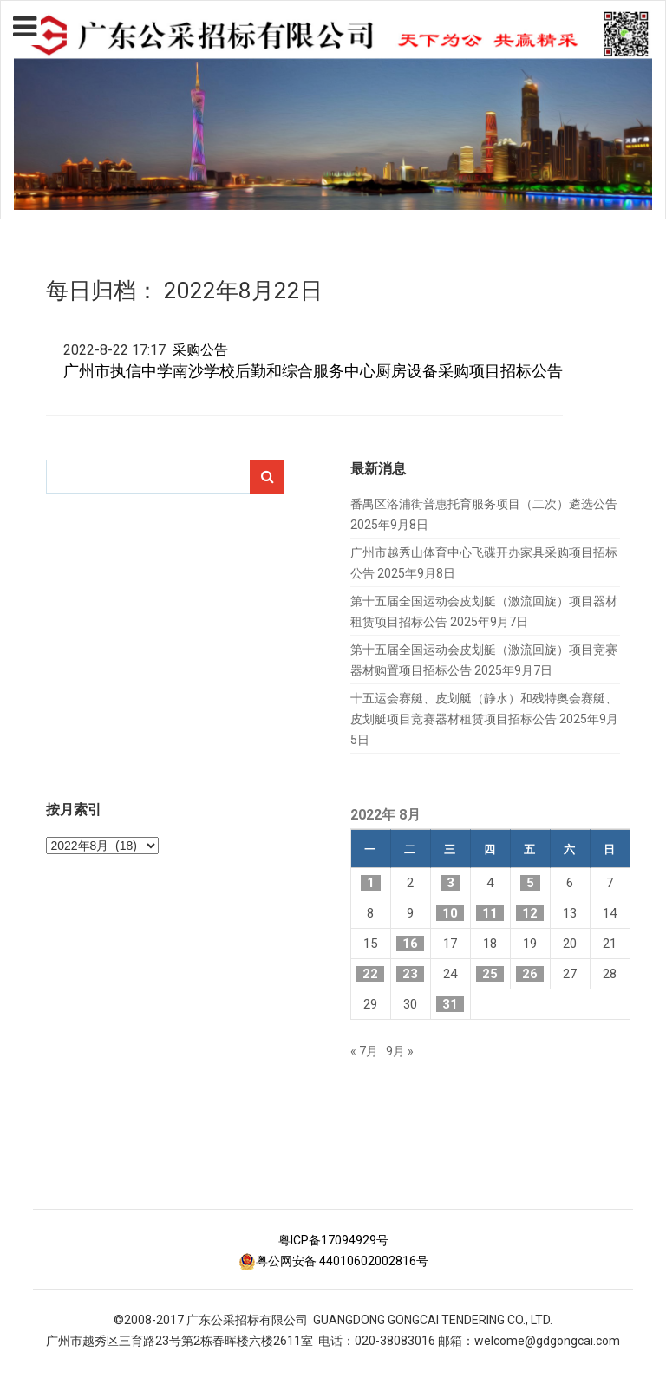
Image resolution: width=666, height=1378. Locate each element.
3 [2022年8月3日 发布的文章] (450, 883)
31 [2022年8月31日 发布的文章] (450, 1004)
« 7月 (364, 1051)
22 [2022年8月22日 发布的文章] (370, 974)
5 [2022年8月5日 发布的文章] (530, 883)
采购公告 (200, 350)
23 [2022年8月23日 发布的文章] (410, 974)
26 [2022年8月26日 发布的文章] (530, 974)
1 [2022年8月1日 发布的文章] (371, 883)
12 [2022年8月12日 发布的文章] (530, 913)
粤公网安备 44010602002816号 (333, 1261)
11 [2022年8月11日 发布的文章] (490, 913)
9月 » (400, 1051)
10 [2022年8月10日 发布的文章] (450, 913)
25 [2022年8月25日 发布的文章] (490, 974)
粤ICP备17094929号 (333, 1240)
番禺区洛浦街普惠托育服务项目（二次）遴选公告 (483, 504)
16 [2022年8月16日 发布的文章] (410, 943)
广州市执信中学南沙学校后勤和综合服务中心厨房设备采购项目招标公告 (313, 371)
